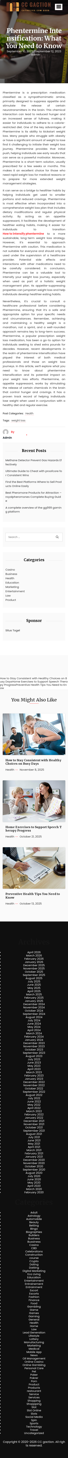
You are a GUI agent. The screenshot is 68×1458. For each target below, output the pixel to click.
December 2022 (34, 1082)
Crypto (34, 1261)
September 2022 (34, 1091)
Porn (34, 1381)
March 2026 (34, 955)
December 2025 (34, 965)
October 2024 (34, 1010)
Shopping (34, 1400)
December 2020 (34, 1160)
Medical (34, 1348)
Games (34, 1313)
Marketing (12, 587)
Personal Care (34, 1368)
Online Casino (33, 1361)
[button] (58, 7)
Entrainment (34, 1287)
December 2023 (34, 1043)
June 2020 (34, 1179)
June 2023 (34, 1062)
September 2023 (34, 1052)
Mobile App (34, 1352)
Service (34, 1394)
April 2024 (34, 1030)
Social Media (34, 1417)
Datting (34, 1267)
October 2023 (34, 1049)
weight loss (18, 420)
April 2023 (34, 1069)
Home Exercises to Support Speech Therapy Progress (33, 828)
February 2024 (34, 1036)
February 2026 (34, 958)
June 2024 (34, 1023)
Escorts (34, 1293)
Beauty (34, 1222)
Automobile (34, 1219)
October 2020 (34, 1166)
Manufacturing (34, 1342)
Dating (34, 1264)
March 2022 (34, 1111)
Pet (34, 1371)
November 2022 (34, 1085)
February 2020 (34, 1192)
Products (34, 1387)
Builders (34, 1235)
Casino (10, 569)
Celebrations (34, 1251)
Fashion (34, 1297)
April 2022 (34, 1108)
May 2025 (34, 988)
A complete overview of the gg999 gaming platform (33, 510)
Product (10, 600)
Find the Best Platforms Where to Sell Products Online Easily (33, 484)
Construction (34, 1254)
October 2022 (34, 1088)
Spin (34, 1420)
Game (34, 1309)
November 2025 (34, 968)
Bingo (34, 1228)
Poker (34, 1374)
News (34, 1355)
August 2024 (34, 1017)
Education (12, 582)
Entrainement (34, 1284)
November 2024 (34, 1007)
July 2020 (34, 1176)
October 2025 (34, 971)
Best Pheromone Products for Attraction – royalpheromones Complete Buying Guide (33, 497)
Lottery (33, 1339)
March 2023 (34, 1072)
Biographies (34, 1232)
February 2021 (34, 1153)
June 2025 (34, 984)
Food (34, 1303)
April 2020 (34, 1185)
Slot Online (34, 1410)
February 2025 (34, 997)
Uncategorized (34, 1433)
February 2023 (34, 1075)
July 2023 (34, 1059)
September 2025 (34, 975)
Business (11, 574)
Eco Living (33, 1274)
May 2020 (34, 1182)
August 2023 (34, 1056)
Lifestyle (34, 1335)
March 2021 (34, 1150)
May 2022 (34, 1104)
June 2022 (34, 1101)
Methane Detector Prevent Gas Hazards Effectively (33, 462)
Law (8, 595)
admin (35, 54)
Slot (34, 1407)
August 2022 (34, 1095)
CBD (34, 1248)
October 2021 (34, 1127)
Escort (34, 1290)
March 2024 (34, 1033)
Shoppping (34, 1404)
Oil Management (34, 1358)
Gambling (34, 1306)
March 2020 (34, 1189)
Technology (34, 1426)
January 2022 (34, 1117)
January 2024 (34, 1040)
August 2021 (34, 1134)
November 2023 (34, 1046)
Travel (34, 1430)
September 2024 (34, 1014)
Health (29, 413)
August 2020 (34, 1173)
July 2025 (34, 981)
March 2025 (34, 994)
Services (34, 1397)
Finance (34, 1300)
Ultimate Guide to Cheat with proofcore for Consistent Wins (33, 473)
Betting (34, 1225)
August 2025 (34, 978)
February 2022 (34, 1114)
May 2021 (34, 1143)
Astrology (34, 1215)
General (34, 1319)
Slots (34, 1413)
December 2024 (34, 1004)
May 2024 (34, 1027)
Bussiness (34, 1241)
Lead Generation (34, 1332)
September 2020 (34, 1169)
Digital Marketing (34, 1271)
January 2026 (34, 962)
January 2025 (34, 1001)
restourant (34, 1391)
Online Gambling (33, 1365)
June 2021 (34, 1140)
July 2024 (34, 1020)
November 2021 (34, 1124)
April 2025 (34, 991)
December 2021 (34, 1121)
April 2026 (34, 952)
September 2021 (34, 1130)
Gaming (34, 1316)
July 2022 (34, 1098)
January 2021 (34, 1156)
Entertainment (15, 591)
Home (34, 1326)
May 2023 (34, 1065)
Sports (34, 1423)
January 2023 (34, 1078)
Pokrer (34, 1378)
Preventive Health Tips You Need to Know (32, 895)
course (34, 1258)
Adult (34, 1212)
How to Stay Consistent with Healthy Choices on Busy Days (33, 762)
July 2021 (34, 1137)
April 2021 (34, 1147)
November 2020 (34, 1163)
